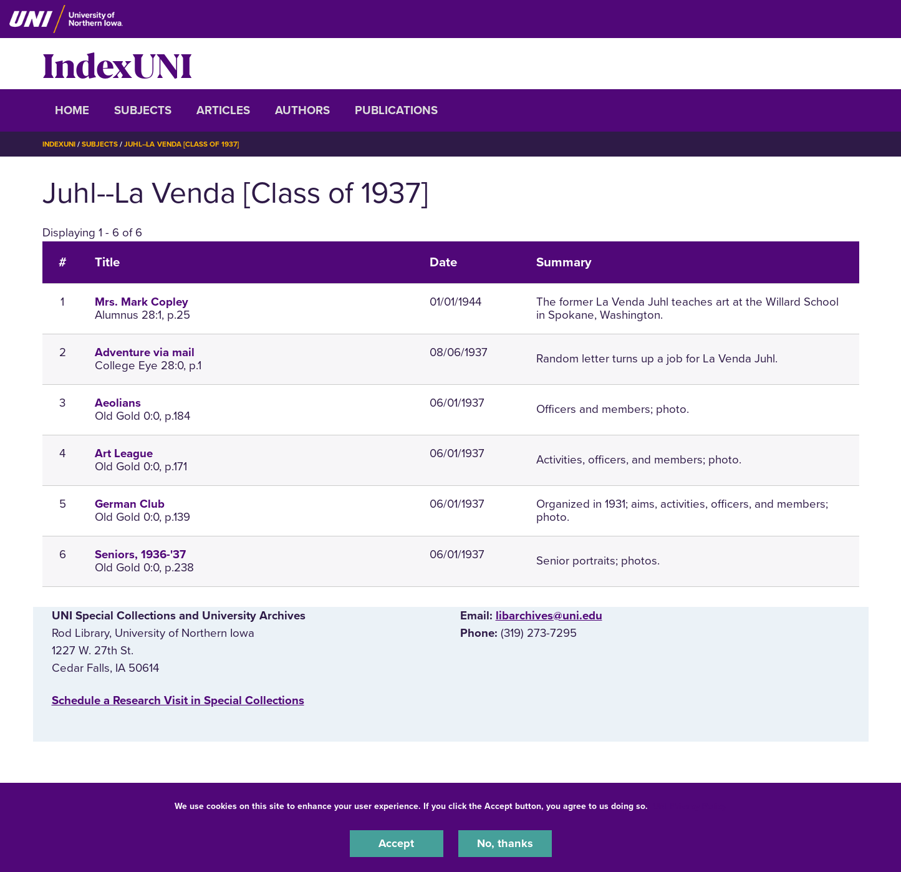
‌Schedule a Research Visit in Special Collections (178, 700)
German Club (130, 504)
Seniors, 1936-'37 (140, 554)
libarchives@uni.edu (549, 615)
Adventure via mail (145, 352)
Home (72, 110)
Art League (124, 453)
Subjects (142, 110)
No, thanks (505, 843)
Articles (223, 110)
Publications (396, 110)
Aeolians (118, 403)
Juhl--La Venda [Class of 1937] (186, 144)
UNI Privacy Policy (689, 805)
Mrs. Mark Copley (141, 302)
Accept (396, 843)
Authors (302, 110)
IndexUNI (117, 63)
